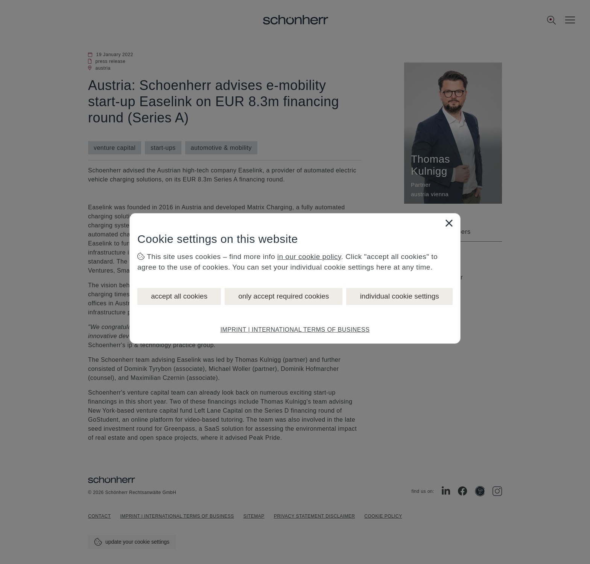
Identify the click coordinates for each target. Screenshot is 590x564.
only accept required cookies (283, 296)
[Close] (449, 223)
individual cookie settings (399, 296)
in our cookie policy (309, 257)
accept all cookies (179, 296)
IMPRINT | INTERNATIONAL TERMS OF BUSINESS (295, 329)
